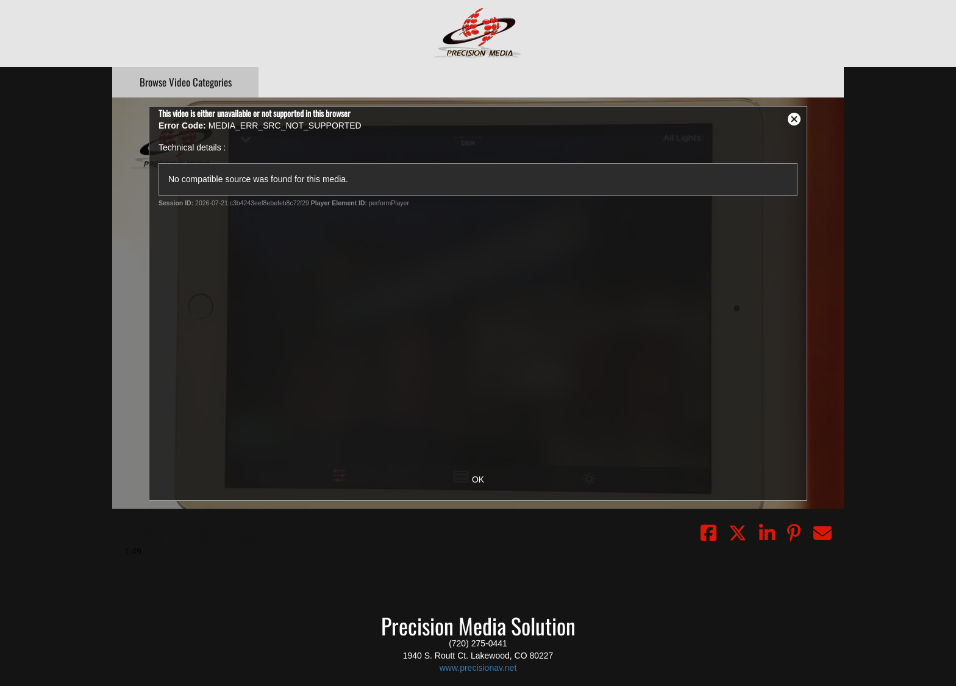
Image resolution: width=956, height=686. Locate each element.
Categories (186, 82)
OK (478, 479)
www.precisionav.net (478, 668)
